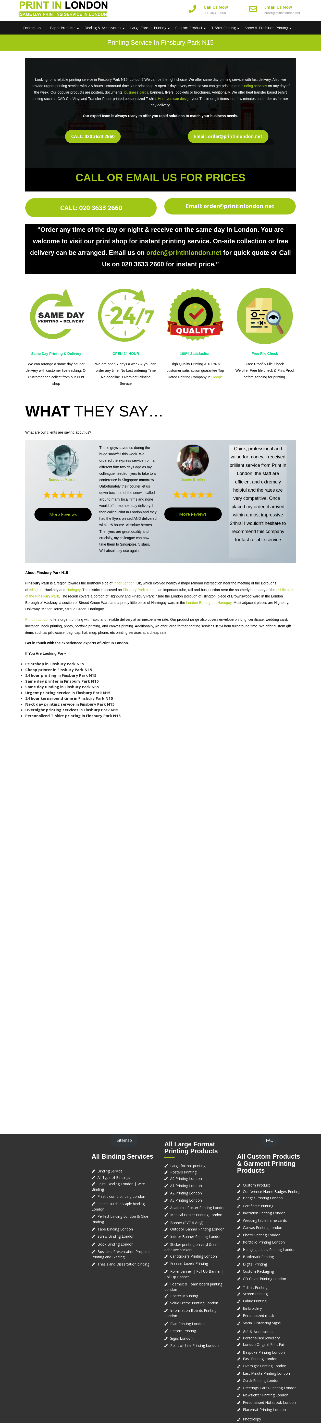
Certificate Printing (258, 1205)
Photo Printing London (261, 1235)
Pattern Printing (183, 1330)
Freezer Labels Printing (189, 1263)
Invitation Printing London (264, 1213)
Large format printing (187, 1165)
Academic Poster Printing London (198, 1207)
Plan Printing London (187, 1323)
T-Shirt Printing (223, 27)
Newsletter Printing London (265, 1395)
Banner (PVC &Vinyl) (186, 1222)
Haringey (73, 590)
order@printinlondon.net (282, 13)
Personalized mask (258, 1315)
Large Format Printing (148, 27)
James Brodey (193, 479)
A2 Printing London (186, 1193)
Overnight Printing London (264, 1365)
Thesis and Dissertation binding (123, 1264)
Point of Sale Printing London (194, 1345)
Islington (36, 590)
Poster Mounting (184, 1295)
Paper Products (63, 27)
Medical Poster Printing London (196, 1214)
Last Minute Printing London (266, 1373)
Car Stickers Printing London (193, 1256)
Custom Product (188, 27)
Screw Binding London (115, 1236)
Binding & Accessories (102, 27)
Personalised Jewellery (261, 1338)
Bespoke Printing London (264, 1352)
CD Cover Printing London (264, 1278)
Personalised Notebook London (269, 1402)
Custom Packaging (258, 1271)
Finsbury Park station (139, 590)
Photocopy (252, 1419)
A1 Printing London (186, 1185)
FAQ (270, 1140)
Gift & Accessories (258, 1331)
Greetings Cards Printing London (270, 1387)
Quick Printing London (261, 1380)
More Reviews (63, 514)
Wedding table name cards (265, 1220)
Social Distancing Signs (262, 1322)
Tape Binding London (115, 1229)
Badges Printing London (263, 1197)
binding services (254, 86)
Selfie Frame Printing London (194, 1303)
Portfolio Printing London (264, 1242)
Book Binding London (115, 1244)
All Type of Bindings (113, 1177)
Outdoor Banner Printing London (197, 1229)
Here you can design (174, 99)
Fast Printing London (260, 1358)
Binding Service (109, 1171)
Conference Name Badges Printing (271, 1191)
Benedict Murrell (62, 480)
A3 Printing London (186, 1200)
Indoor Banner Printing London (195, 1236)
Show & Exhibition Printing (266, 27)
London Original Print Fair (264, 1344)
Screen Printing (255, 1293)
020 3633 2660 (215, 13)
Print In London (37, 619)
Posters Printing (183, 1172)
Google (217, 377)
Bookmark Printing (258, 1256)
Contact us (32, 27)
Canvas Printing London (262, 1227)
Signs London (181, 1338)
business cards (136, 92)
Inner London (124, 583)
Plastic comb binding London (121, 1196)
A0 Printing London (186, 1178)
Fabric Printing (254, 1300)
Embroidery (252, 1308)
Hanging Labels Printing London (269, 1249)
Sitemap (124, 1140)
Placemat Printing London (264, 1409)
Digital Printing (255, 1264)
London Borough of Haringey (208, 603)
